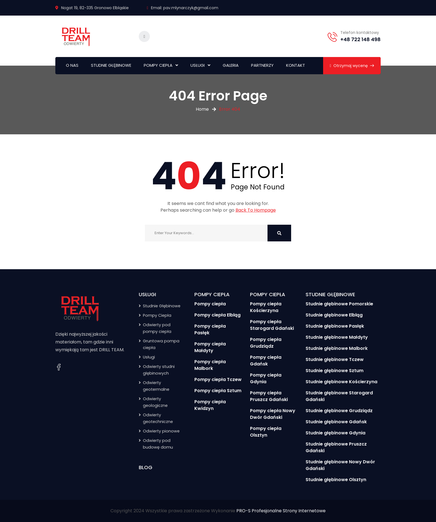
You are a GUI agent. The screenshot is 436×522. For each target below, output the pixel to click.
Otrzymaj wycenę (352, 65)
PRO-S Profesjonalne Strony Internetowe (281, 511)
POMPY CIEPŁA (158, 65)
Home (202, 109)
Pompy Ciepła (157, 315)
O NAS (72, 65)
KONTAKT (295, 65)
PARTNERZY (262, 65)
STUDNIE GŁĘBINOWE (111, 65)
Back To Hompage (256, 210)
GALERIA (231, 65)
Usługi (149, 357)
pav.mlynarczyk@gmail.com (190, 8)
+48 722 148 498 (360, 39)
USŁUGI (197, 65)
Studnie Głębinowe (161, 306)
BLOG (145, 467)
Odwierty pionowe (161, 431)
